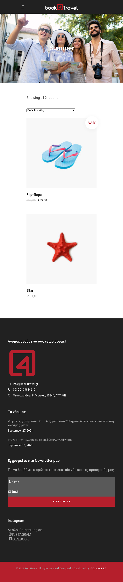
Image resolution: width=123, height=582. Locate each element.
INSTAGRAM (20, 534)
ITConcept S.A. (98, 568)
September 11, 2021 (20, 445)
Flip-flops (34, 195)
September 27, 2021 (20, 430)
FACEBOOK (19, 539)
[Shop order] (50, 110)
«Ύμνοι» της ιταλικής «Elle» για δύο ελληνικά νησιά (40, 439)
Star (29, 290)
